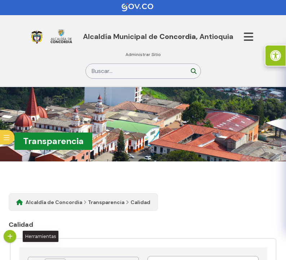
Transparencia (106, 202)
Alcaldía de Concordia (54, 202)
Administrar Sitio (143, 54)
